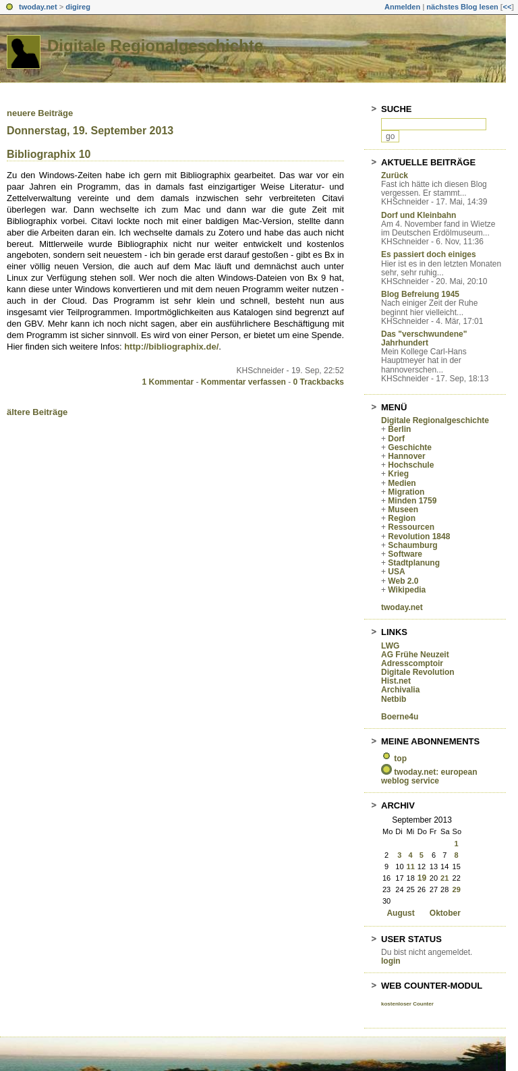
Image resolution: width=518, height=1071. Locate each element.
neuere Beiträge (40, 113)
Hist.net (396, 681)
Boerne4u (399, 716)
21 (444, 878)
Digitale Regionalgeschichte (155, 45)
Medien (401, 483)
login (391, 961)
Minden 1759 (412, 500)
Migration (406, 492)
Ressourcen (411, 527)
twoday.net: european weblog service (429, 776)
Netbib (393, 699)
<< (506, 7)
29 (457, 889)
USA (396, 571)
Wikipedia (407, 590)
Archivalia (400, 689)
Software (405, 554)
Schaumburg (412, 545)
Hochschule (411, 465)
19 (422, 878)
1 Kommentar (168, 382)
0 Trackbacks (318, 382)
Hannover (406, 456)
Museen (403, 509)
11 (411, 866)
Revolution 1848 (419, 536)
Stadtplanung (414, 563)
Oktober (445, 913)
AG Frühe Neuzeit (415, 654)
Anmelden (402, 7)
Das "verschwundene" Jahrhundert (424, 338)
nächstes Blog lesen (462, 7)
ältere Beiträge (37, 412)
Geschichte (410, 447)
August (400, 913)
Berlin (399, 429)
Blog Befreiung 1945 (420, 294)
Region (401, 518)
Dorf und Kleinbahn (418, 215)
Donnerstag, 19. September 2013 (90, 130)
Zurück (394, 175)
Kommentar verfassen (243, 382)
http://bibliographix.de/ (171, 346)
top (400, 758)
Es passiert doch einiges (428, 254)
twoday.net (38, 7)
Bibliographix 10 (48, 154)
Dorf (396, 438)
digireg (77, 7)
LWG (390, 646)
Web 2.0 (403, 581)
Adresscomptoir (412, 663)
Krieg (398, 473)
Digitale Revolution (418, 672)
